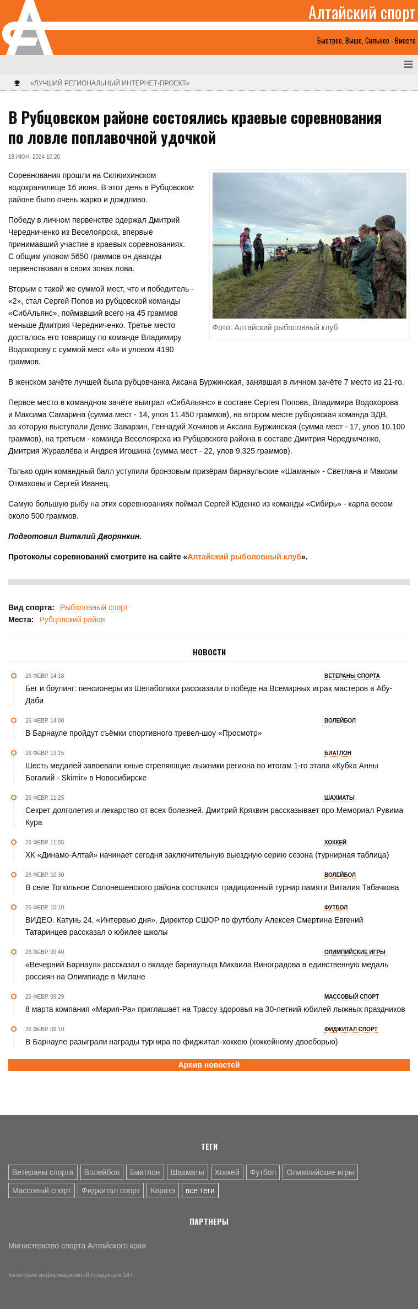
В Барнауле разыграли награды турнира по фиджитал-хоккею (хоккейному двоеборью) (181, 1041)
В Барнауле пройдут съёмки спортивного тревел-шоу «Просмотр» (143, 733)
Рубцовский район (72, 619)
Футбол (263, 1172)
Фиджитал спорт (111, 1190)
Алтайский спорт (362, 12)
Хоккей (227, 1172)
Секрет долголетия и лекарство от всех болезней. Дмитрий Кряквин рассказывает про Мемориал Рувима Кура (214, 816)
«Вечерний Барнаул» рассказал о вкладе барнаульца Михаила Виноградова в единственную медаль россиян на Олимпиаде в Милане (206, 970)
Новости (209, 652)
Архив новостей (209, 1064)
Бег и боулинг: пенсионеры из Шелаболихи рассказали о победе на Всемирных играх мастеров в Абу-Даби (208, 694)
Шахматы (187, 1172)
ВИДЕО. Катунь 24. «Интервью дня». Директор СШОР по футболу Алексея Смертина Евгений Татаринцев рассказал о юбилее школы (194, 925)
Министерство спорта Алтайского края (77, 1245)
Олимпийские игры (320, 1172)
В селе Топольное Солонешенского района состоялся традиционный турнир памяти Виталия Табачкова (212, 887)
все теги (200, 1190)
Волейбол (102, 1172)
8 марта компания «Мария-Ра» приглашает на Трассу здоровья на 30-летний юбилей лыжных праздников (215, 1009)
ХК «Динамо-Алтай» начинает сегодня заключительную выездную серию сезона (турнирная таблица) (207, 854)
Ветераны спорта (43, 1172)
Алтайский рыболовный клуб (244, 556)
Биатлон (145, 1172)
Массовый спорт (41, 1190)
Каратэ (162, 1190)
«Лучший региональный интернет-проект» (109, 83)
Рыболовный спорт (94, 607)
